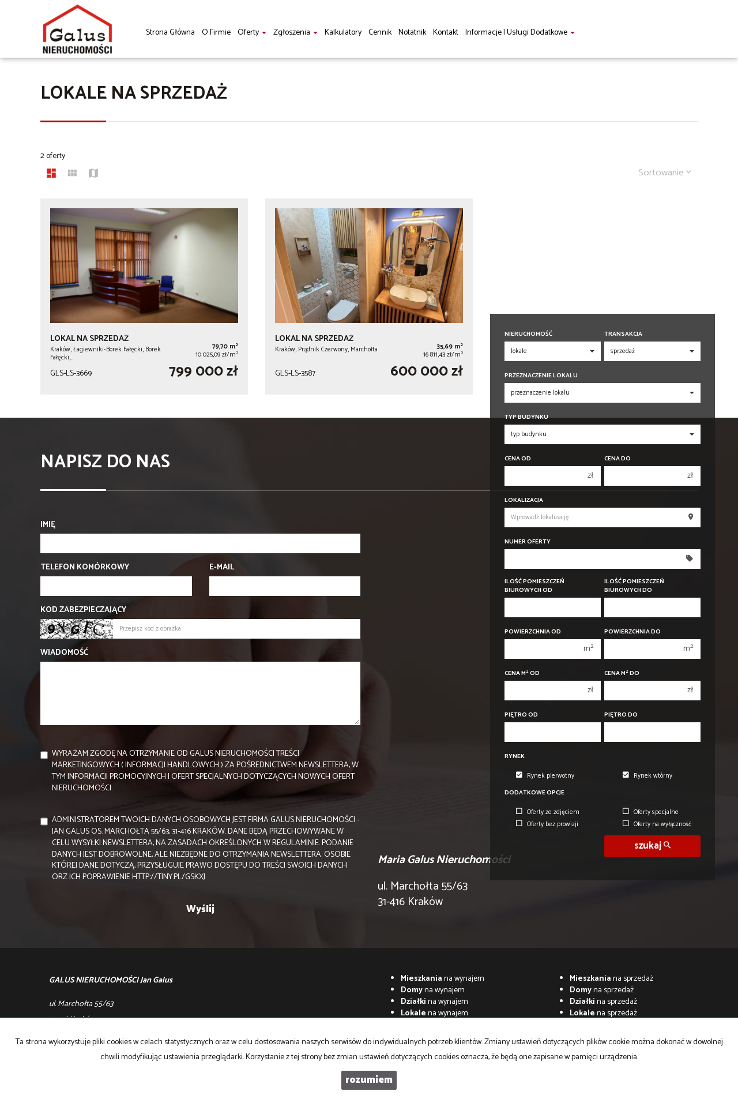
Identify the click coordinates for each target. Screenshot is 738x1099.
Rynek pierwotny (545, 776)
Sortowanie (664, 173)
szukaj (652, 846)
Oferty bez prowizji (547, 824)
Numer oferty (527, 542)
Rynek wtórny (647, 776)
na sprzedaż (611, 978)
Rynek (514, 756)
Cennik (379, 32)
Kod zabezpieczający (83, 610)
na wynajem (442, 978)
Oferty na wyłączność (657, 824)
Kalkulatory (343, 32)
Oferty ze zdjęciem (547, 812)
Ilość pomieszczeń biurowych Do (634, 586)
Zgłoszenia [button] (295, 32)
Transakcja (623, 334)
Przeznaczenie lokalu (541, 376)
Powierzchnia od (532, 632)
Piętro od (521, 715)
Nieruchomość (528, 334)
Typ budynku (526, 417)
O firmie (216, 32)
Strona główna (170, 32)
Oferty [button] (252, 32)
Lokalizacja (523, 500)
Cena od (517, 459)
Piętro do (621, 715)
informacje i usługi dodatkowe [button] (520, 32)
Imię (47, 525)
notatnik (412, 32)
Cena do (617, 459)
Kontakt (445, 32)
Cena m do (621, 673)
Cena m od (522, 673)
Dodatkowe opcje (534, 793)
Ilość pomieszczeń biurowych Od (534, 586)
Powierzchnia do (632, 632)
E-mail (221, 567)
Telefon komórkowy (84, 567)
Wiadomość (64, 653)
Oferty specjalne (651, 812)
